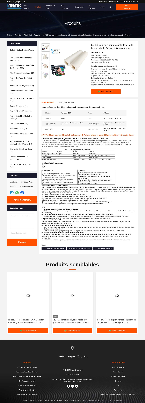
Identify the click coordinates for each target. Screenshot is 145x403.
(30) (18, 129)
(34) (21, 142)
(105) (22, 66)
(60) (22, 73)
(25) (22, 99)
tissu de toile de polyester (103, 248)
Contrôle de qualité (118, 376)
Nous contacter (64, 7)
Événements (78, 7)
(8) (19, 158)
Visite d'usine (118, 372)
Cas (118, 385)
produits (18, 35)
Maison (9, 35)
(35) (21, 92)
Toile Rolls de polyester (32, 35)
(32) (21, 111)
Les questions (91, 7)
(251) (22, 51)
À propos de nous (50, 7)
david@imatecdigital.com (109, 1)
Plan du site (118, 390)
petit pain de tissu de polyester (79, 248)
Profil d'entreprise (118, 367)
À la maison (26, 7)
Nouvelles (118, 381)
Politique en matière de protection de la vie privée (118, 394)
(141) (21, 59)
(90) (21, 79)
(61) (21, 135)
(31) (21, 117)
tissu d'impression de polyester (54, 248)
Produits (38, 7)
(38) (19, 106)
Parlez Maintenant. (127, 7)
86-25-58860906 (131, 1)
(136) (22, 86)
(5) (21, 150)
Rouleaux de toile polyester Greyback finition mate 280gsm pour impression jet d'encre (26, 321)
